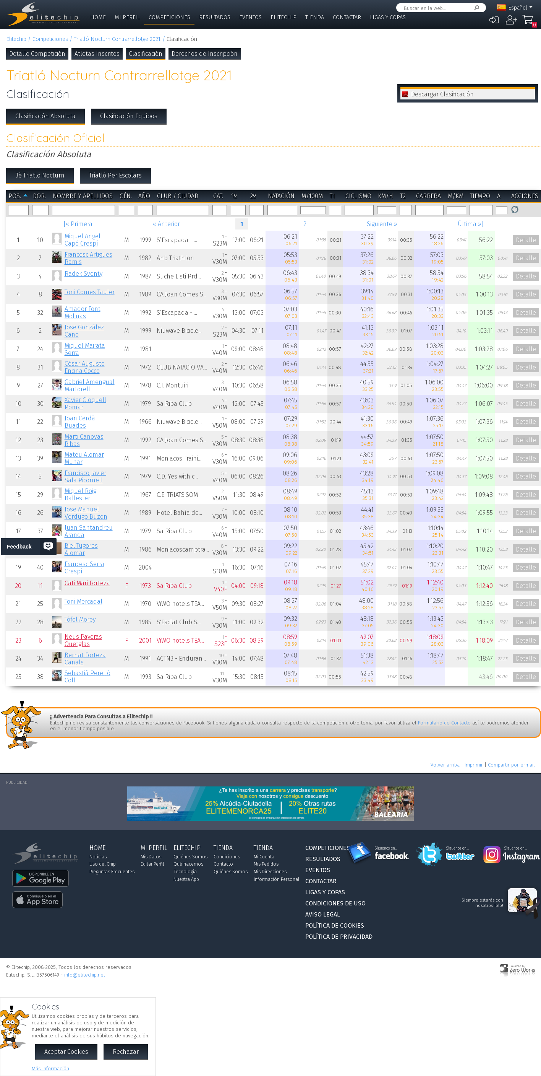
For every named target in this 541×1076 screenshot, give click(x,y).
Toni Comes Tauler (90, 292)
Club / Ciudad (177, 196)
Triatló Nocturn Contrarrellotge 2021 (117, 39)
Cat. (218, 196)
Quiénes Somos (190, 856)
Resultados (214, 17)
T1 (332, 196)
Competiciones (169, 17)
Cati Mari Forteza (87, 583)
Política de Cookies (334, 925)
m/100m (312, 196)
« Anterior (166, 224)
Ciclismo (358, 196)
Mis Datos (151, 856)
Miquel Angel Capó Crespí (82, 240)
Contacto (223, 864)
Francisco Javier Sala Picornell (85, 476)
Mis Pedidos (266, 864)
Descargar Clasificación (442, 94)
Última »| (471, 224)
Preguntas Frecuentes (111, 871)
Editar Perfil (152, 864)
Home (98, 17)
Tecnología (185, 871)
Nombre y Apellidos (83, 196)
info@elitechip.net (84, 975)
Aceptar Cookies (66, 1051)
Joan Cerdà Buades (80, 422)
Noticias (98, 856)
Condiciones (227, 856)
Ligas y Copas (388, 17)
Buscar (475, 7)
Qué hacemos (188, 864)
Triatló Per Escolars (115, 175)
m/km (455, 196)
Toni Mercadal (83, 601)
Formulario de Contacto (444, 723)
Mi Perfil (127, 17)
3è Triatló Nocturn (40, 175)
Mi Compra (527, 23)
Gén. (126, 196)
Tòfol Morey (80, 619)
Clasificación (145, 53)
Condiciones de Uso (335, 903)
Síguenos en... (386, 848)
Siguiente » (382, 224)
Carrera (428, 196)
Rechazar (126, 1051)
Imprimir (474, 765)
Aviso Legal (322, 914)
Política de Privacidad (339, 936)
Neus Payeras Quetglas (83, 640)
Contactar (347, 17)
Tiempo (480, 196)
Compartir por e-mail (511, 765)
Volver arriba (445, 765)
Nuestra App (186, 879)
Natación (281, 196)
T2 (403, 196)
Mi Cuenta (264, 856)
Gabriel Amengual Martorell (90, 385)
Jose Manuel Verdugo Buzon (86, 513)
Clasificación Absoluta (45, 116)
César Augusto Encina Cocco (85, 367)
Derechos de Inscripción (205, 53)
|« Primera (77, 224)
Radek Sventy (83, 273)
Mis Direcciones (270, 871)
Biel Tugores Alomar (81, 549)
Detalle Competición (37, 53)
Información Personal (276, 879)
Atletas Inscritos (97, 53)
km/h (385, 196)
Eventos (250, 17)
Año (144, 196)
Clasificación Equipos (128, 116)
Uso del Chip (102, 864)
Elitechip (283, 17)
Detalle (526, 240)
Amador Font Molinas (82, 312)
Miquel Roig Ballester (80, 494)
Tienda (314, 17)
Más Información (50, 1068)
